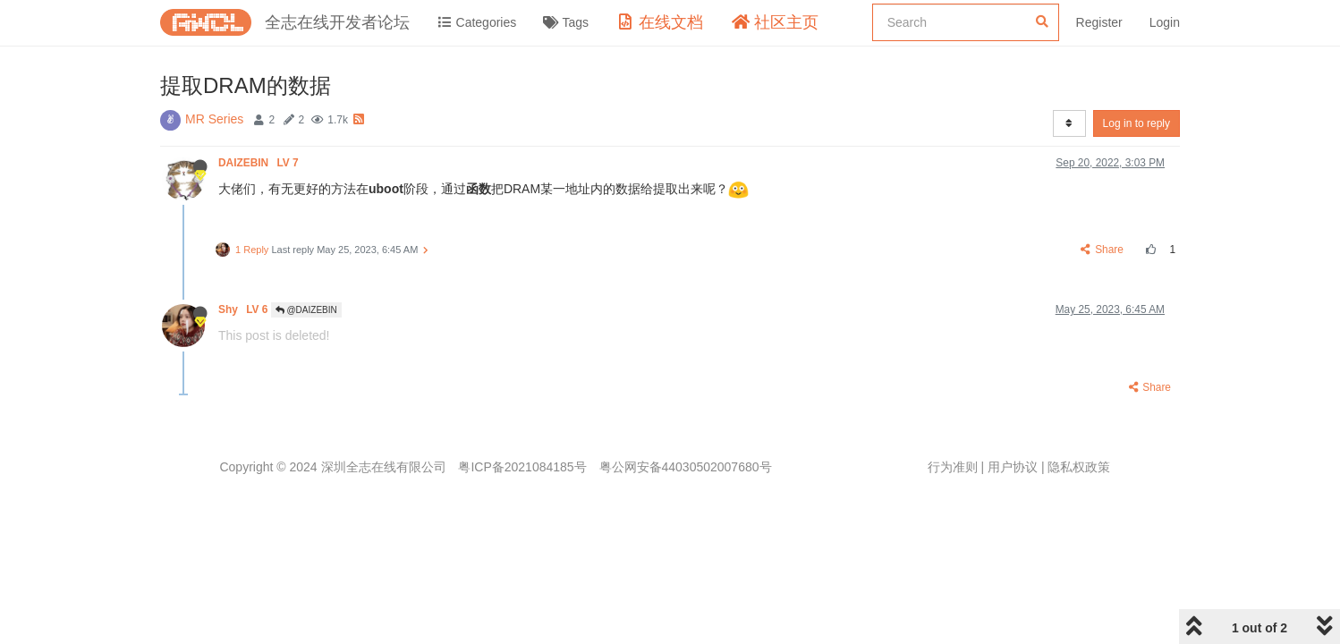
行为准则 (953, 467)
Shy (244, 309)
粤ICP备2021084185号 (522, 467)
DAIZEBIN (259, 163)
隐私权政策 (1078, 467)
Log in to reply (1136, 123)
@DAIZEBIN (306, 310)
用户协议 (1013, 467)
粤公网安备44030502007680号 (685, 467)
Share (1102, 249)
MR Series (214, 119)
